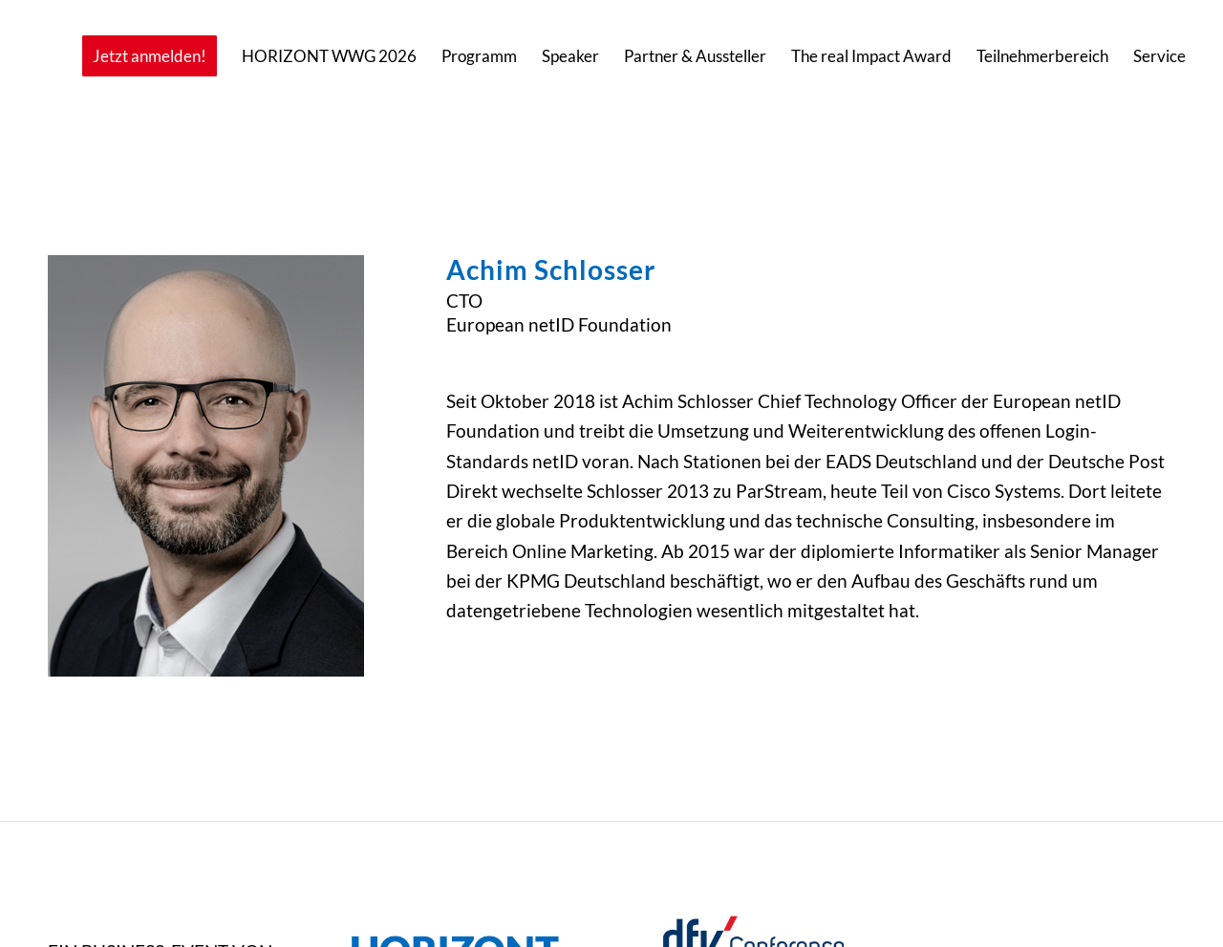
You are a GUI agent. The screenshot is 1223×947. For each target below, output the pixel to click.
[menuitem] (149, 56)
